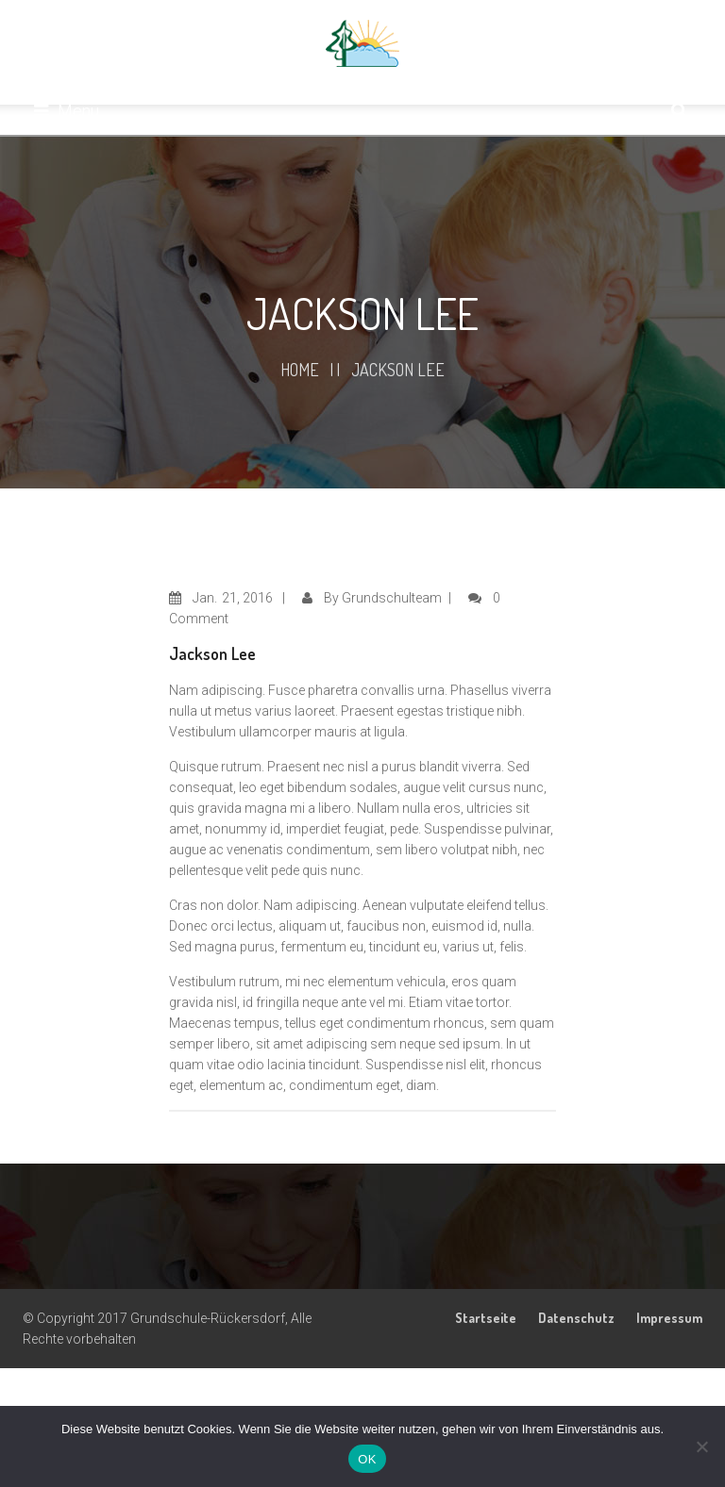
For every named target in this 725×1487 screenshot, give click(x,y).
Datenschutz (576, 1318)
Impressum (669, 1318)
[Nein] (701, 1446)
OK (367, 1459)
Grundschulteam (392, 597)
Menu (66, 111)
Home (299, 369)
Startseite (485, 1318)
